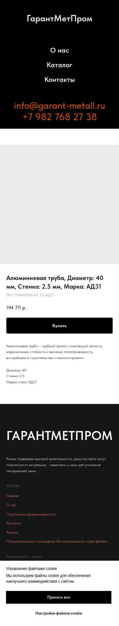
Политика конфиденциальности (31, 514)
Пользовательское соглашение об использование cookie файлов (56, 541)
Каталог (59, 65)
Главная (12, 495)
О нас (59, 50)
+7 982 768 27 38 (59, 116)
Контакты (59, 79)
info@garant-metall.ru (59, 105)
